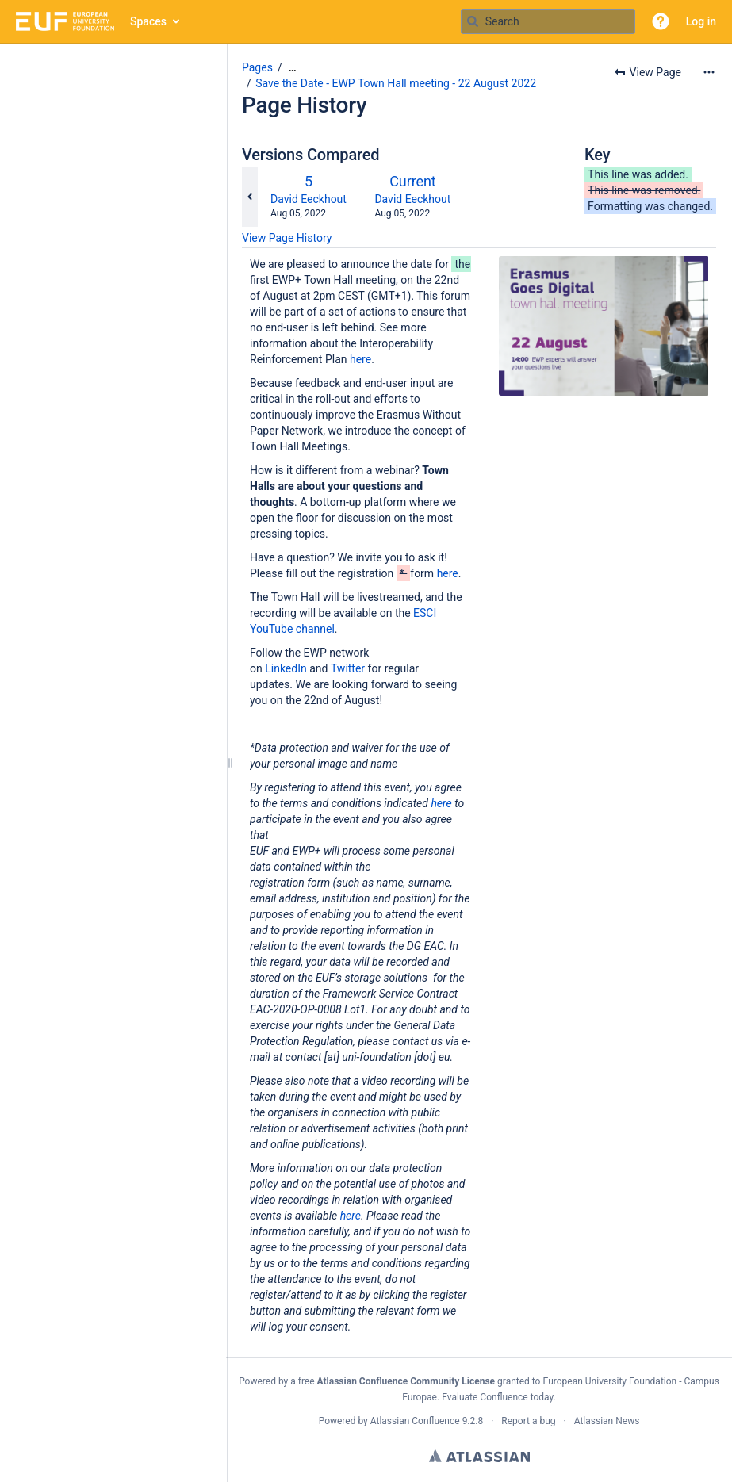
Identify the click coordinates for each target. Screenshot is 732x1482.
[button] (660, 21)
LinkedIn (286, 668)
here (360, 359)
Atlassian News (607, 1420)
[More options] (709, 72)
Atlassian (479, 1456)
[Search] (472, 21)
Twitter (348, 668)
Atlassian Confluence (415, 1420)
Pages (257, 67)
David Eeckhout (308, 199)
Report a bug (528, 1420)
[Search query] (548, 21)
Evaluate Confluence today (497, 1397)
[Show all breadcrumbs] (292, 68)
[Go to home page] (65, 21)
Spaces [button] (148, 21)
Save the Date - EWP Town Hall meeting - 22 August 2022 (395, 83)
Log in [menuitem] (701, 21)
